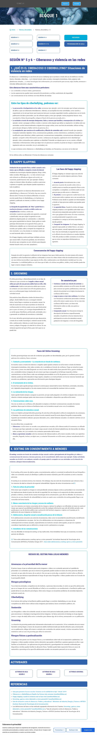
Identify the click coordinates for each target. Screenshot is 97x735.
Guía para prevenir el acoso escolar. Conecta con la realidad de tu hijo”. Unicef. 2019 (39, 692)
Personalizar (59, 730)
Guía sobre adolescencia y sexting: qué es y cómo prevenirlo (63, 542)
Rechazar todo (73, 730)
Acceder (76, 3)
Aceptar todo (88, 730)
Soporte (65, 3)
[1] (12, 539)
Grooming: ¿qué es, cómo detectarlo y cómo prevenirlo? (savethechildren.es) (37, 699)
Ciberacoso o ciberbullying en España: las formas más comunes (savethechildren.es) (40, 694)
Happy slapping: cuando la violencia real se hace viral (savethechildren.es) (36, 696)
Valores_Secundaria (25, 30)
